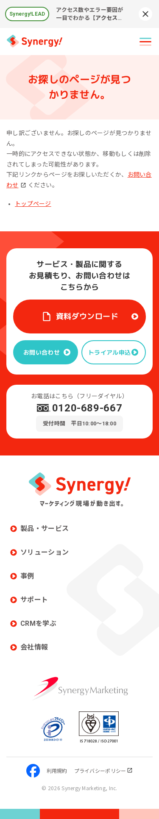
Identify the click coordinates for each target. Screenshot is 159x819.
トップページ (33, 203)
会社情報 (34, 647)
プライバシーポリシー (103, 770)
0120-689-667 (87, 408)
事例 (27, 576)
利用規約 (57, 770)
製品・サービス (44, 529)
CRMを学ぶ (38, 623)
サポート (34, 600)
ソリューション (44, 552)
